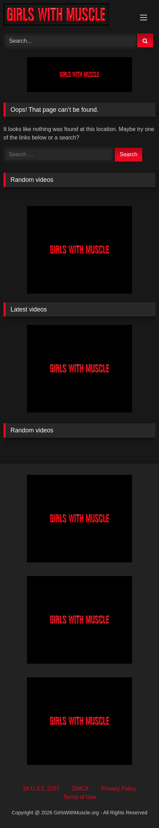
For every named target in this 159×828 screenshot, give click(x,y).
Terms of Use (79, 797)
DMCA (80, 789)
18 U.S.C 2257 (41, 789)
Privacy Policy (119, 789)
